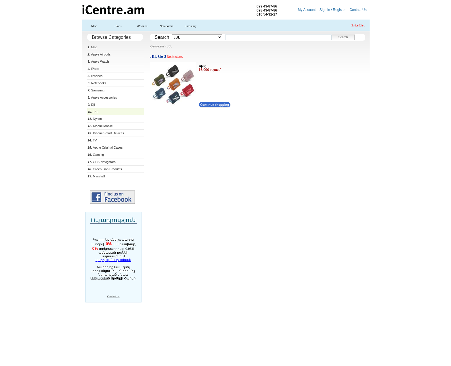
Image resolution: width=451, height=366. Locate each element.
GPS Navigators (102, 162)
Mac (94, 26)
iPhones (142, 26)
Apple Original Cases (105, 147)
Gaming (96, 154)
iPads (118, 26)
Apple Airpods (99, 54)
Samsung (190, 26)
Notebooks (166, 26)
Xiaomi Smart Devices (106, 133)
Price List (358, 25)
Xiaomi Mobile (100, 126)
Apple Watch (98, 61)
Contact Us (357, 10)
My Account (307, 10)
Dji (91, 104)
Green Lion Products (105, 169)
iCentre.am (157, 46)
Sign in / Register (333, 10)
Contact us (113, 296)
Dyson (95, 118)
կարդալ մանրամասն (113, 260)
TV (92, 140)
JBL (93, 112)
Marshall (96, 176)
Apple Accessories (102, 97)
